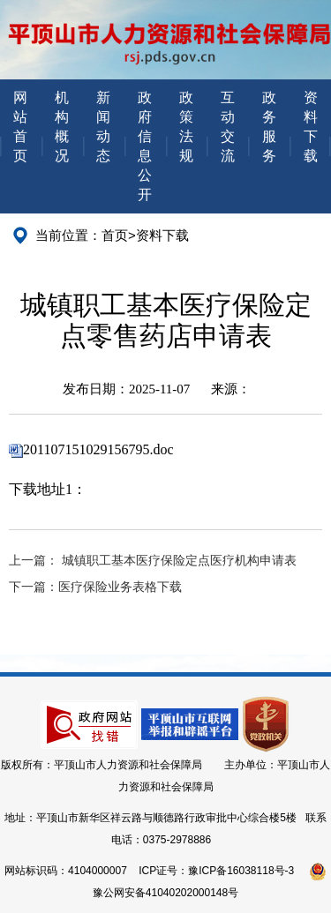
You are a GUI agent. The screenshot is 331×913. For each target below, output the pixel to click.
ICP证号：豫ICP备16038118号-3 (216, 870)
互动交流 (228, 126)
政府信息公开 (145, 146)
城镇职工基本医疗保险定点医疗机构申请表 (179, 560)
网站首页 (20, 126)
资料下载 (311, 126)
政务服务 (269, 126)
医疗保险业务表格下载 (120, 587)
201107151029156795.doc (98, 449)
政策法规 (186, 126)
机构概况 (62, 126)
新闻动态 (103, 126)
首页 (115, 235)
